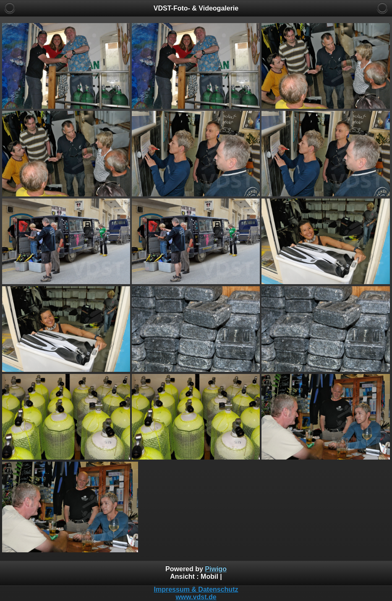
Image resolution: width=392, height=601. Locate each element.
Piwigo (216, 568)
